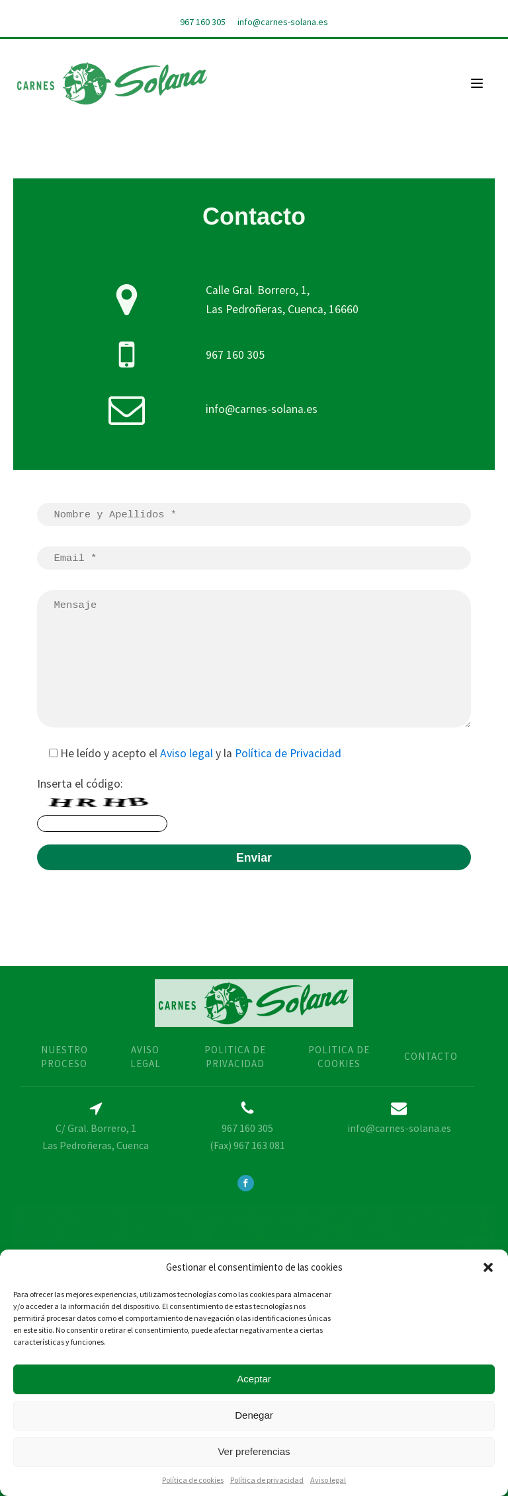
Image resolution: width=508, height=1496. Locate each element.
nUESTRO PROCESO (64, 1056)
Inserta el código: (102, 803)
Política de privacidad (267, 1480)
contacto (431, 1056)
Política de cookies (193, 1480)
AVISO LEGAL (145, 1056)
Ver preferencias (254, 1451)
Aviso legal (328, 1480)
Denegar (254, 1415)
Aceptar (254, 1378)
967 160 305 (203, 22)
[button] (488, 1267)
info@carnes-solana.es (282, 22)
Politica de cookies (339, 1056)
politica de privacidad (235, 1056)
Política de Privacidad (288, 753)
